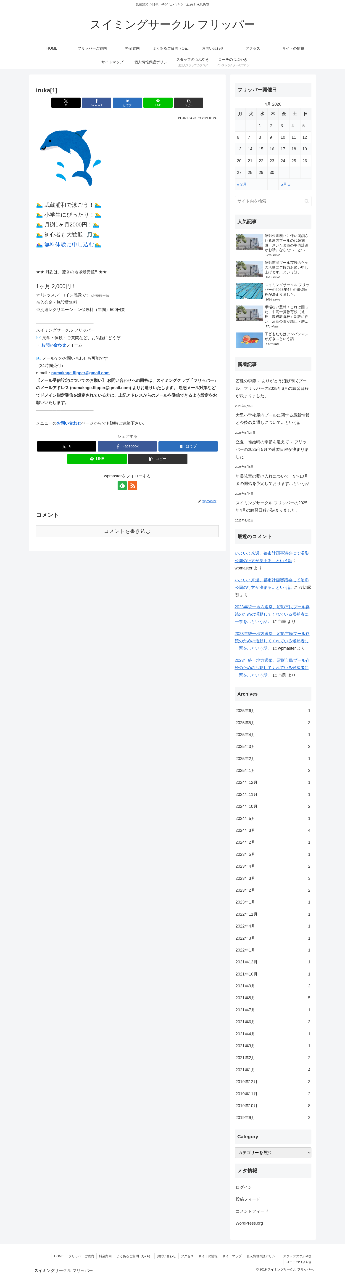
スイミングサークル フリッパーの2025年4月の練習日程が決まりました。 (272, 507)
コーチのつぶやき (299, 1262)
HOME (59, 1256)
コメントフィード (252, 1211)
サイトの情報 (208, 1256)
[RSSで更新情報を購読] (132, 485)
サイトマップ (232, 1256)
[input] (273, 201)
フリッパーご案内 (81, 1256)
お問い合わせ (53, 345)
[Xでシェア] (66, 103)
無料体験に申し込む (69, 244)
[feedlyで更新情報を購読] (122, 485)
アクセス (187, 1256)
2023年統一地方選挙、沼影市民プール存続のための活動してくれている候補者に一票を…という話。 (272, 614)
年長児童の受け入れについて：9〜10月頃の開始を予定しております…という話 (273, 480)
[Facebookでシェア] (96, 103)
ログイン (244, 1187)
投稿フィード (248, 1199)
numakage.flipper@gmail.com (80, 373)
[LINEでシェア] (158, 103)
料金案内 (105, 1256)
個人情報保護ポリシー (262, 1256)
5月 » (285, 184)
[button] (188, 103)
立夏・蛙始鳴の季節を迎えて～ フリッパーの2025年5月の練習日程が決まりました (272, 449)
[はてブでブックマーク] (127, 103)
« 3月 (242, 184)
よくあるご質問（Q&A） (134, 1256)
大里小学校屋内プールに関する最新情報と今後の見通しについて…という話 (273, 419)
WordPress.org (249, 1223)
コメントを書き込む (127, 531)
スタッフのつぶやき (297, 1256)
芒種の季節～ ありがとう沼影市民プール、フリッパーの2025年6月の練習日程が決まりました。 (272, 388)
